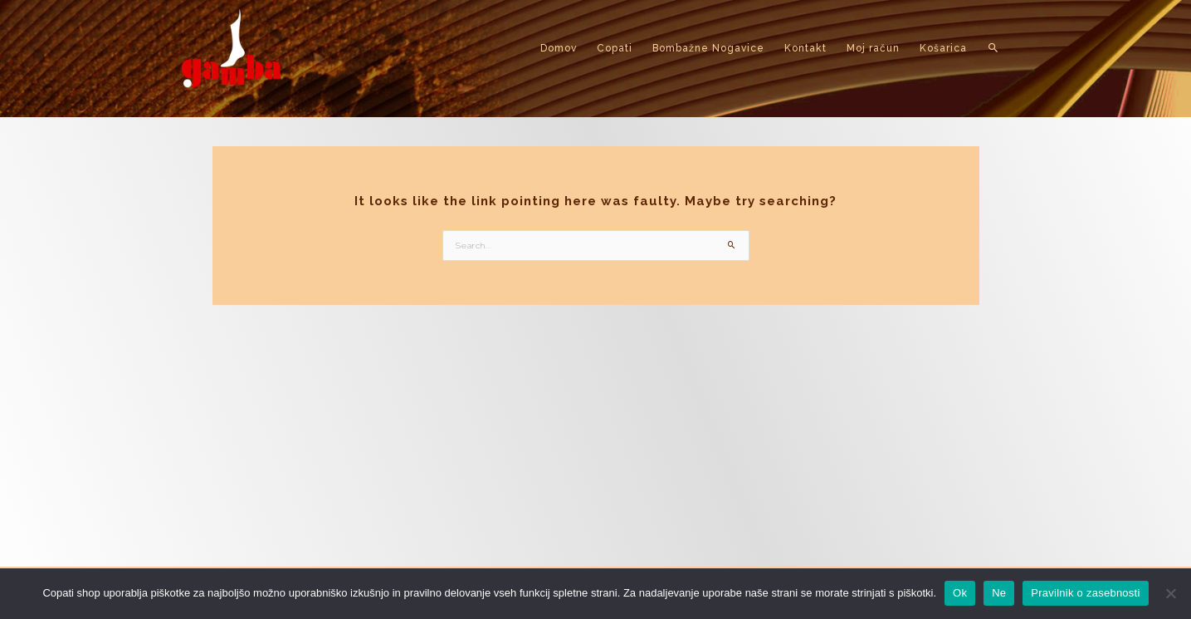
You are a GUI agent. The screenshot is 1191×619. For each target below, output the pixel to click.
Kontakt (805, 48)
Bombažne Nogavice (708, 48)
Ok (960, 593)
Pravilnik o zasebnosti (1085, 593)
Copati (614, 48)
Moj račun (873, 48)
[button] (994, 48)
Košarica (943, 48)
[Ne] (1170, 593)
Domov (558, 48)
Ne (999, 593)
